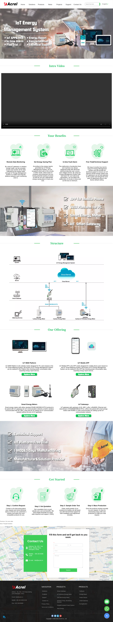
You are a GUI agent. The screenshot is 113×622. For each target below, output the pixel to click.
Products (41, 4)
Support (68, 4)
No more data (9, 521)
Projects (59, 4)
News (50, 4)
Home (23, 4)
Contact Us (77, 4)
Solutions (32, 4)
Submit (68, 570)
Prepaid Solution (7, 523)
